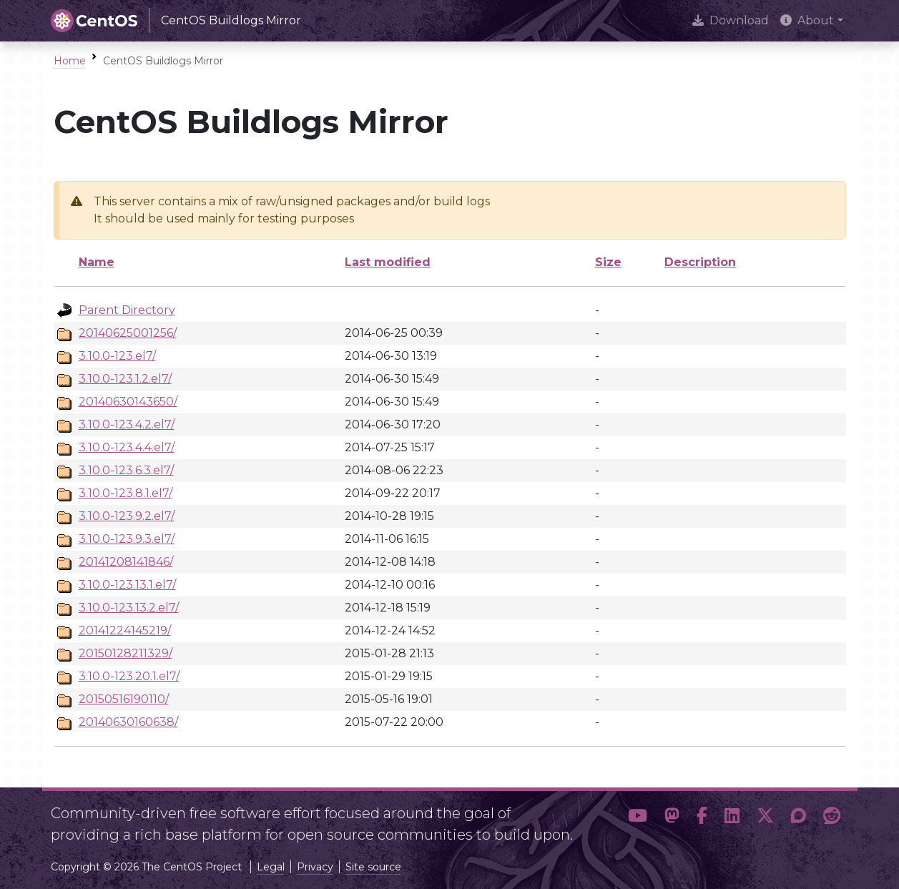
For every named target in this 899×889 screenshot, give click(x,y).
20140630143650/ (128, 401)
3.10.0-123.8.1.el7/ (125, 493)
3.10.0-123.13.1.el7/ (127, 584)
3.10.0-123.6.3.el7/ (126, 470)
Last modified (388, 262)
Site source (373, 866)
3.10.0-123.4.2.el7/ (127, 424)
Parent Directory (127, 310)
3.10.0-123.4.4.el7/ (127, 447)
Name (96, 262)
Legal (271, 866)
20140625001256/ (128, 333)
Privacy (315, 866)
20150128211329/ (125, 653)
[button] (637, 818)
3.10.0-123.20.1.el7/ (129, 676)
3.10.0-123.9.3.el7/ (127, 539)
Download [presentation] (730, 20)
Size (608, 262)
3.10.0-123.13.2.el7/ (129, 607)
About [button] (807, 20)
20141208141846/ (126, 562)
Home (70, 60)
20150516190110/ (124, 699)
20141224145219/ (125, 630)
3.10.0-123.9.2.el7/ (127, 516)
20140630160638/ (128, 722)
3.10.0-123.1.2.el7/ (125, 378)
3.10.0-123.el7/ (117, 356)
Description (700, 262)
